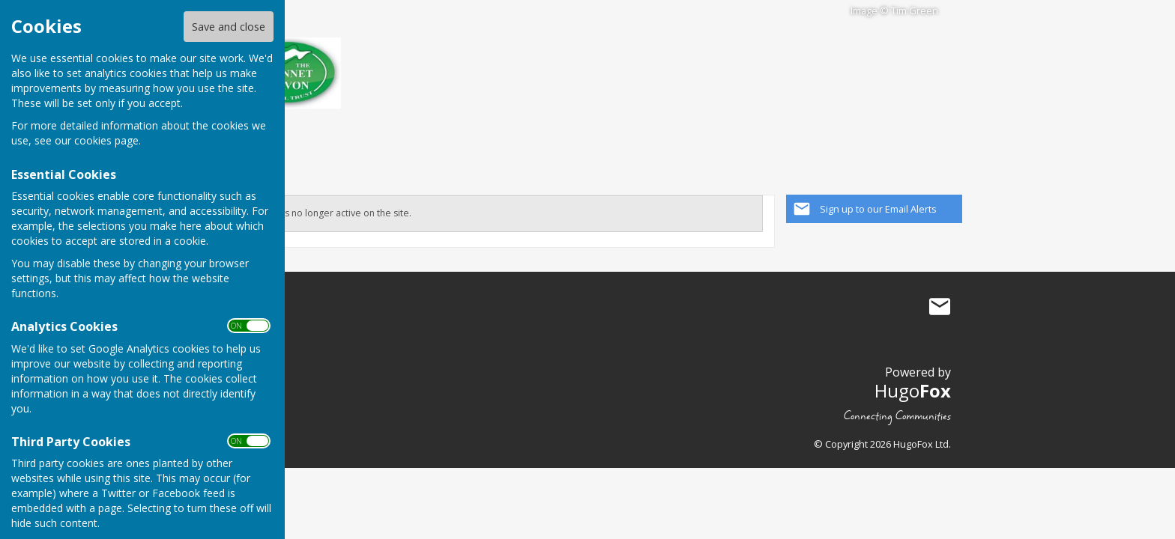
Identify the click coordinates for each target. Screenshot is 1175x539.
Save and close (228, 26)
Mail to (939, 307)
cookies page (106, 140)
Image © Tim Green (894, 11)
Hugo (913, 390)
